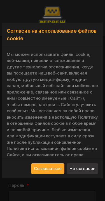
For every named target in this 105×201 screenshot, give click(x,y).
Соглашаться (48, 168)
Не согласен (82, 168)
